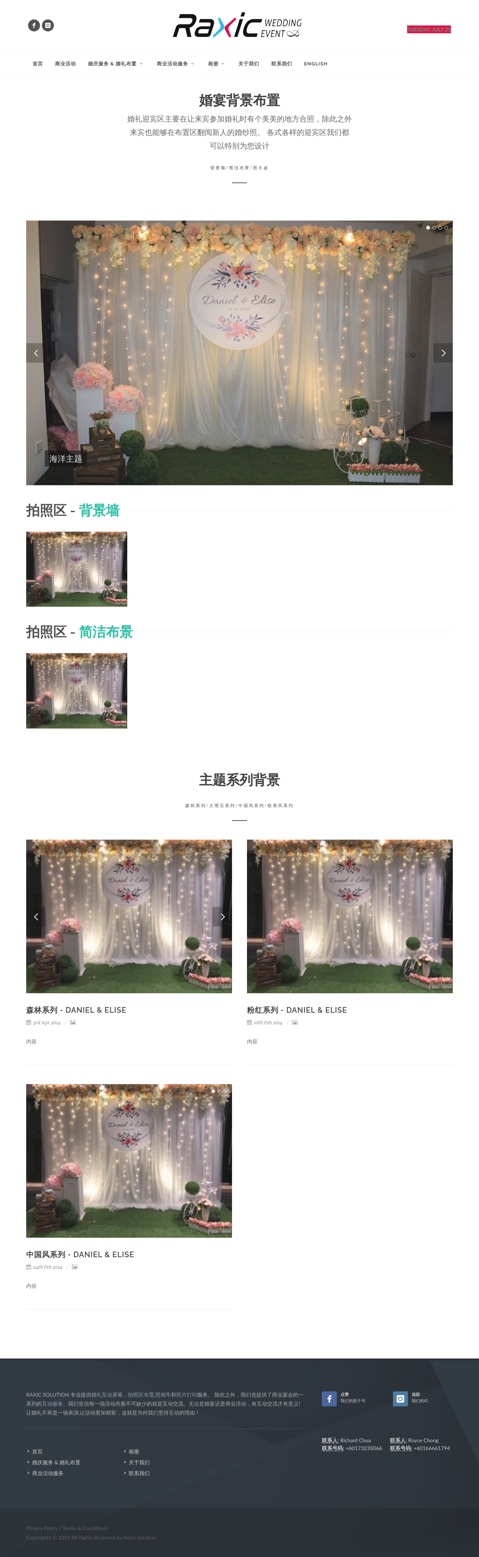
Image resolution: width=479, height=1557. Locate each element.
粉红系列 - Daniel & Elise (297, 1010)
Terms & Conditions (84, 1528)
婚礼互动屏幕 (107, 1394)
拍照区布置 (141, 1394)
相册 (134, 1451)
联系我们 (139, 1473)
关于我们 (139, 1462)
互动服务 (52, 1403)
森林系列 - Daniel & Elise (76, 1010)
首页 (37, 1451)
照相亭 (163, 1394)
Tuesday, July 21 (429, 29)
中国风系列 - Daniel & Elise (80, 1254)
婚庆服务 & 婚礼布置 (56, 1462)
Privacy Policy (42, 1528)
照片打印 (186, 1394)
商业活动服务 (48, 1473)
